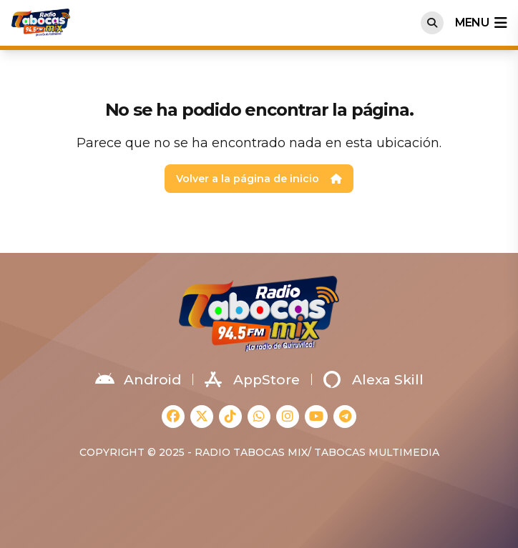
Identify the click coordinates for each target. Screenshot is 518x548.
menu (481, 23)
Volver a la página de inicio (259, 178)
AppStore (252, 379)
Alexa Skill (373, 379)
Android (138, 379)
